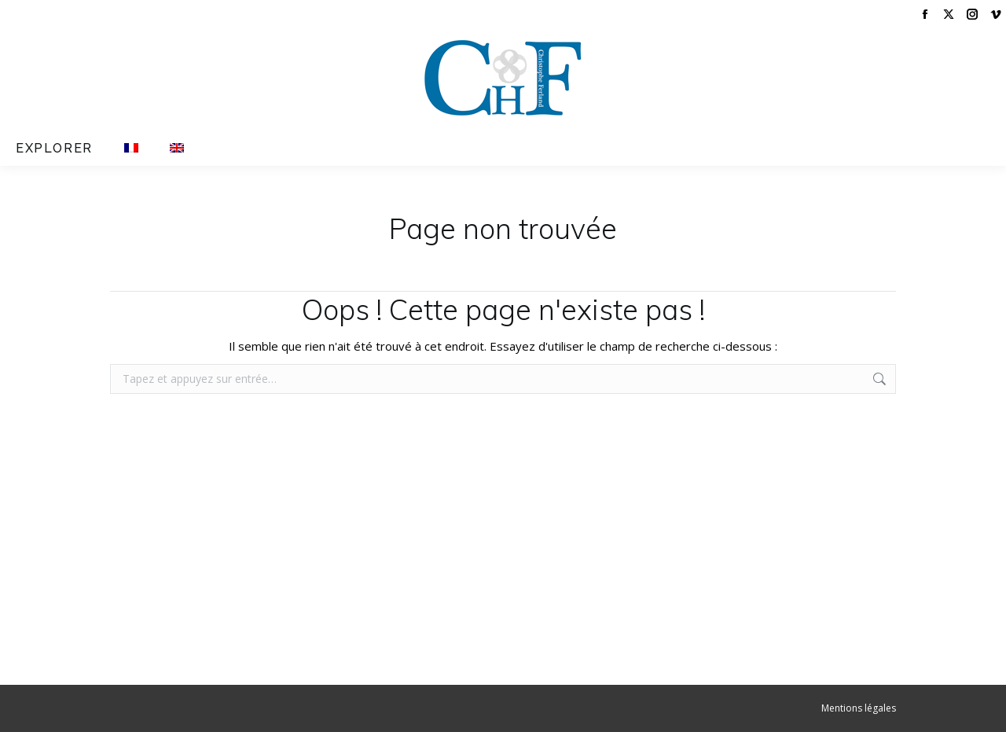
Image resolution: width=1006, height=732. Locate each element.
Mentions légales (858, 708)
